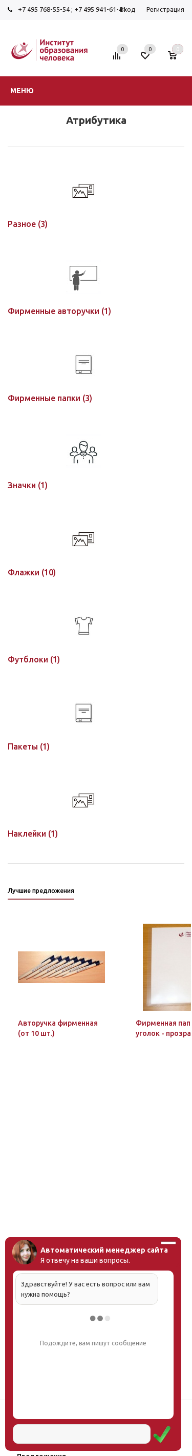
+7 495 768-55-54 (44, 9)
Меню (22, 91)
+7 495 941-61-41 (100, 9)
